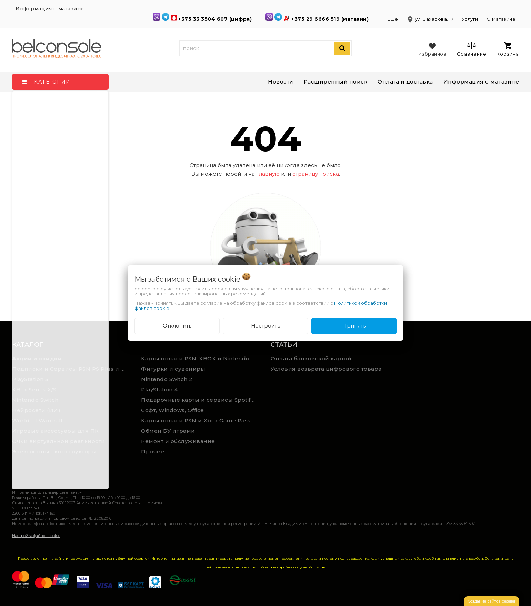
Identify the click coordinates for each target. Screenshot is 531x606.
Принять (354, 325)
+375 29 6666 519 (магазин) (330, 19)
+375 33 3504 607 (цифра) (215, 19)
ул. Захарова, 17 (430, 19)
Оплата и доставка (405, 81)
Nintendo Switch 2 (167, 379)
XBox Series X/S (34, 389)
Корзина (508, 49)
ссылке (319, 567)
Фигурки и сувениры (173, 368)
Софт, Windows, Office (172, 410)
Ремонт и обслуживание (178, 441)
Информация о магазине (481, 81)
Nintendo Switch (35, 400)
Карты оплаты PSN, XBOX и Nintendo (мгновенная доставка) (200, 358)
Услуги (470, 19)
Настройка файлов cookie (36, 535)
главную (268, 173)
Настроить (265, 325)
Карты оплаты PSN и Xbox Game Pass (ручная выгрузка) (200, 420)
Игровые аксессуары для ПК (55, 431)
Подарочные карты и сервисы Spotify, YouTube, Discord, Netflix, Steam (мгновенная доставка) (200, 400)
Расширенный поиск (336, 81)
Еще (393, 19)
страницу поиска (315, 173)
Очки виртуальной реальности (58, 441)
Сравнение (471, 49)
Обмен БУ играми (168, 431)
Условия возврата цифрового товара (326, 368)
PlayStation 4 (159, 389)
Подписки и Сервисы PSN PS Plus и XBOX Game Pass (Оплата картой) (71, 368)
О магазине (501, 19)
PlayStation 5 (30, 379)
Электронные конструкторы (54, 451)
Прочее (152, 451)
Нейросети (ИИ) (36, 410)
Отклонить (177, 325)
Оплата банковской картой (311, 358)
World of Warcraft (37, 420)
